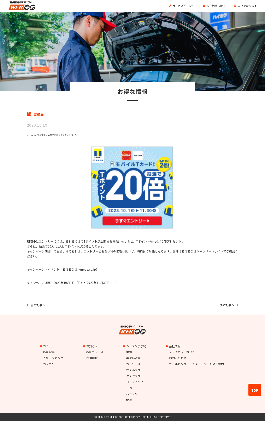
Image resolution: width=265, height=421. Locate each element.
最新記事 (49, 352)
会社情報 (174, 346)
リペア (130, 388)
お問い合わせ (177, 358)
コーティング (134, 382)
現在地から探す (216, 6)
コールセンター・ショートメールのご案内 (196, 364)
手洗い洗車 (133, 358)
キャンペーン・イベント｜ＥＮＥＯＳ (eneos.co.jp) (62, 269)
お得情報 (92, 358)
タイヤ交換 (133, 376)
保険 (129, 400)
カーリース (133, 364)
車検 (129, 352)
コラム (46, 346)
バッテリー (133, 394)
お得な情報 (40, 135)
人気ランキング (53, 358)
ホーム (30, 135)
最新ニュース (94, 352)
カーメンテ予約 (135, 346)
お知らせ (91, 346)
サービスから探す (183, 6)
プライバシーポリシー (183, 352)
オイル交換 (133, 370)
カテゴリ (49, 364)
